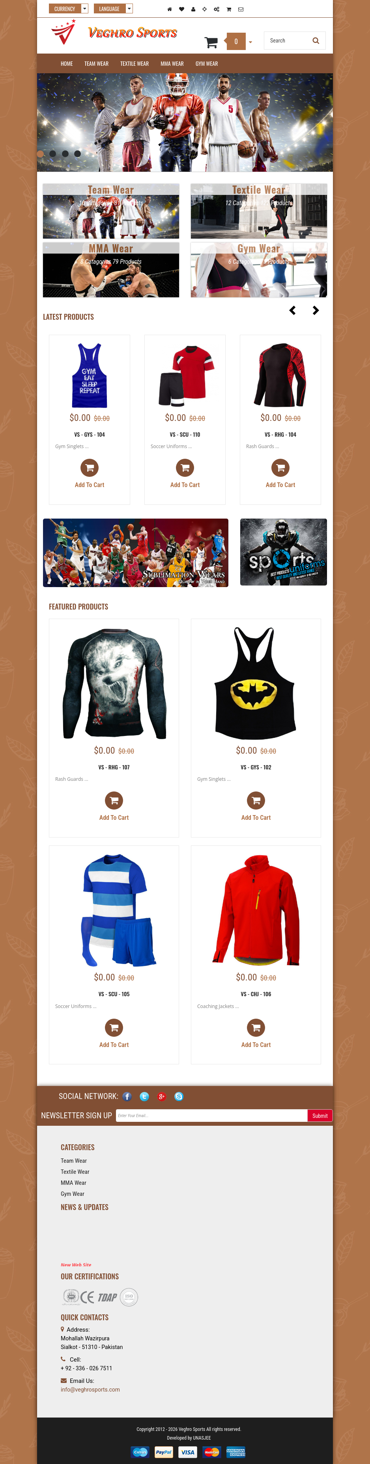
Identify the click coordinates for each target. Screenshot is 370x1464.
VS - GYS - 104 (89, 434)
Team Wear (96, 63)
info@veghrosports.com (90, 1389)
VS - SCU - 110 (185, 434)
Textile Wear (134, 63)
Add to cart (90, 474)
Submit (320, 1116)
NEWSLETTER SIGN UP (76, 1115)
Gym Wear (207, 63)
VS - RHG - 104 (280, 434)
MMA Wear (172, 63)
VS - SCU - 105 (114, 994)
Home (67, 63)
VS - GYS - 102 (256, 767)
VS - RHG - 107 (114, 767)
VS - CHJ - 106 (256, 994)
